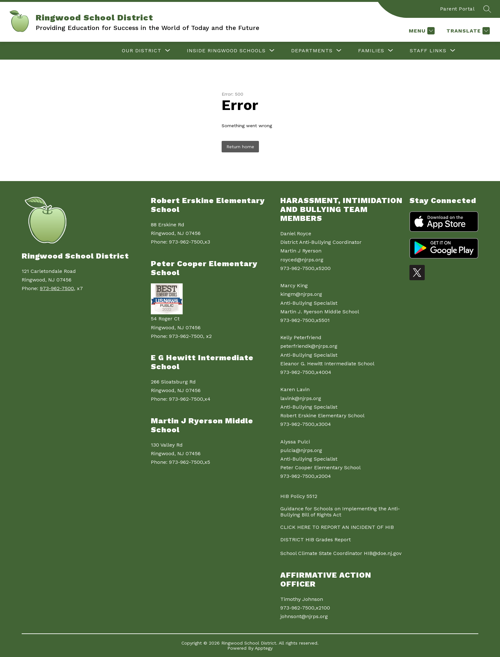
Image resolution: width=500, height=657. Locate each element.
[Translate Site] (467, 31)
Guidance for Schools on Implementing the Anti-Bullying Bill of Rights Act (340, 512)
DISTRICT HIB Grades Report (315, 540)
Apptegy (264, 648)
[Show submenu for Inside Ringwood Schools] (226, 51)
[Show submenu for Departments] (312, 51)
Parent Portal (457, 9)
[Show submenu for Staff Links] (428, 51)
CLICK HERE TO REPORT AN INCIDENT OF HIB (337, 527)
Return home (240, 146)
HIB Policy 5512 (298, 496)
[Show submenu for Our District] (141, 51)
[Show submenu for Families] (371, 51)
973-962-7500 (57, 288)
